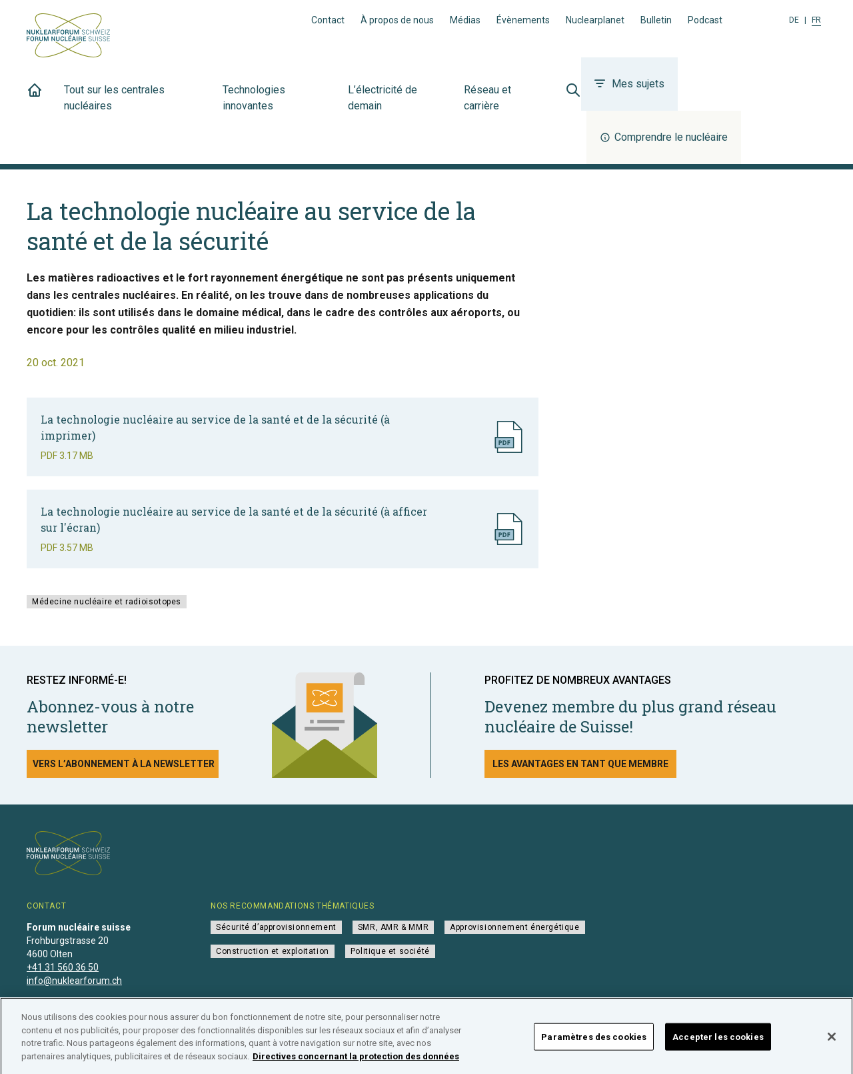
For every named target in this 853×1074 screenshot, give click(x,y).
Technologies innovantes (277, 105)
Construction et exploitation (272, 951)
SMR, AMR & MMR (393, 927)
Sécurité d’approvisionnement (276, 927)
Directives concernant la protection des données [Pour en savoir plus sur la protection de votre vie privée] (356, 1062)
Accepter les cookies (718, 1043)
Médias (465, 20)
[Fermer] (831, 1042)
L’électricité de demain (398, 105)
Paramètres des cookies (593, 1043)
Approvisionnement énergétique (514, 927)
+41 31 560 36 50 (63, 967)
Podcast (705, 20)
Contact (328, 20)
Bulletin (656, 20)
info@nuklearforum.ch (74, 980)
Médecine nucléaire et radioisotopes (106, 601)
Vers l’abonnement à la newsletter (124, 763)
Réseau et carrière (504, 105)
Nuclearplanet (595, 20)
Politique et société (390, 951)
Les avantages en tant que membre (580, 763)
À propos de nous (397, 20)
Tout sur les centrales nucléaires (135, 105)
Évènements (523, 20)
